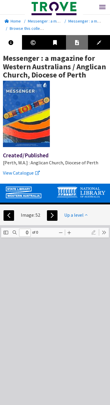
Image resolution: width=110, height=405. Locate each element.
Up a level (75, 215)
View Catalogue (21, 173)
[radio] (93, 232)
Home (12, 21)
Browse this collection (31, 28)
